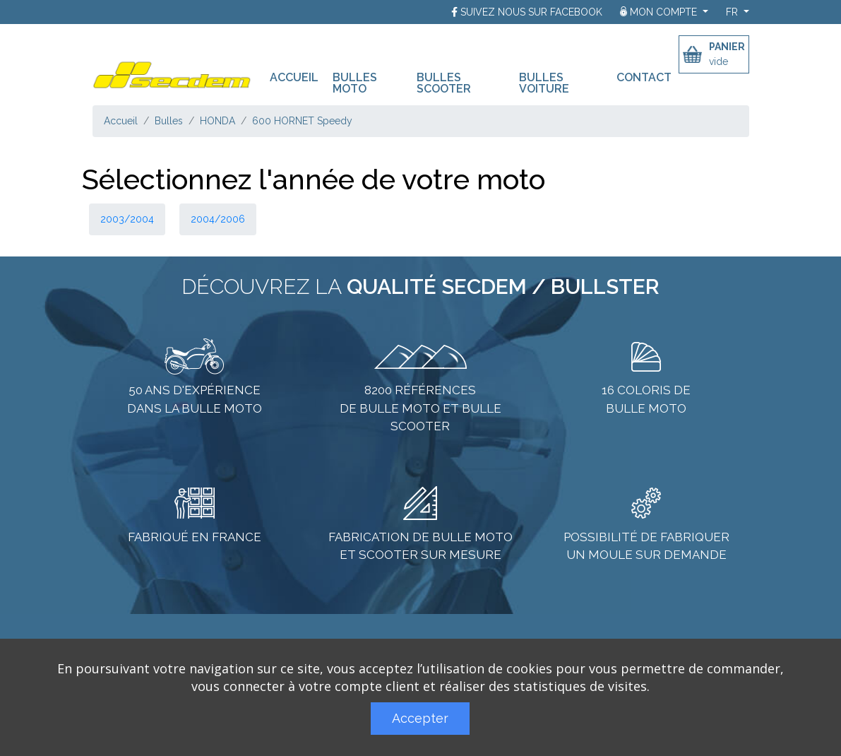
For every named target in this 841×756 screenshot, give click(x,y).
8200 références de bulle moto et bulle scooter (420, 408)
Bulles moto (355, 83)
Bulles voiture (544, 83)
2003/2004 (127, 219)
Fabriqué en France (194, 537)
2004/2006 (218, 219)
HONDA (217, 120)
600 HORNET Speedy (302, 120)
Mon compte (660, 12)
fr (733, 12)
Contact (644, 77)
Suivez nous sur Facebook (531, 12)
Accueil (298, 76)
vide (718, 61)
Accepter (420, 718)
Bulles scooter (444, 83)
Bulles (169, 120)
